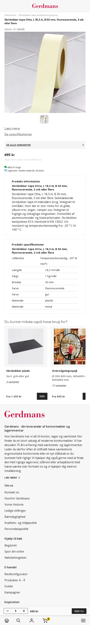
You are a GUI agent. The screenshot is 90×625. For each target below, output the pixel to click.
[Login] (31, 620)
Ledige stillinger (15, 511)
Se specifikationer (18, 134)
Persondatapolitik (16, 529)
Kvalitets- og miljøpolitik (20, 523)
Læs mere (12, 128)
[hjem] (10, 620)
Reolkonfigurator (16, 574)
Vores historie (13, 504)
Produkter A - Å (14, 580)
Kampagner (12, 592)
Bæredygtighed (14, 517)
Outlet (8, 586)
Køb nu (79, 611)
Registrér (10, 545)
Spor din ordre (14, 551)
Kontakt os (11, 492)
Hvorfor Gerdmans (17, 498)
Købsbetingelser (15, 558)
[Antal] (15, 611)
